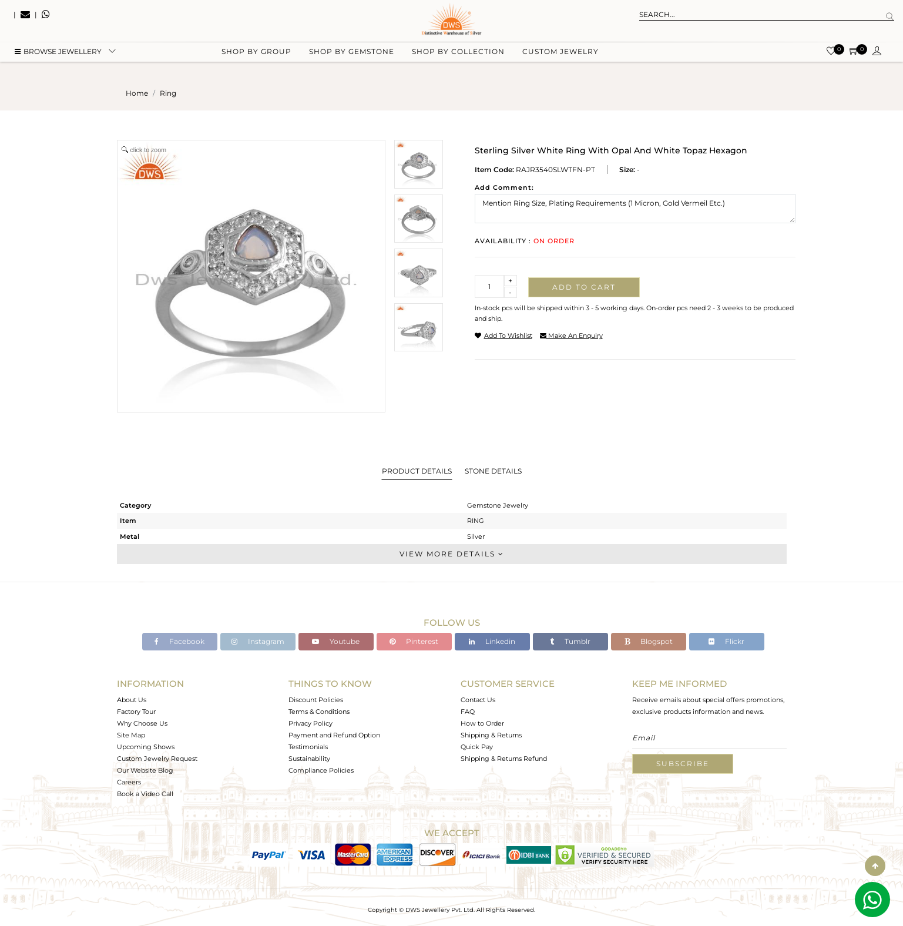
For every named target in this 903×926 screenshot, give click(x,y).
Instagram (257, 641)
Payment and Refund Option (334, 735)
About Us (131, 700)
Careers (129, 782)
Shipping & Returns (491, 735)
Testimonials (308, 747)
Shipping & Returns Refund (504, 758)
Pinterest (414, 641)
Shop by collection (458, 59)
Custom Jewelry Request (157, 758)
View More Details (452, 553)
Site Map (131, 735)
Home (137, 93)
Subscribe (682, 763)
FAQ (468, 711)
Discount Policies (315, 700)
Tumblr (570, 641)
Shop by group (256, 59)
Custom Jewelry (560, 59)
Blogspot (649, 641)
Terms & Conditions (319, 711)
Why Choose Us (142, 723)
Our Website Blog (145, 770)
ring (168, 93)
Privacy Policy (310, 723)
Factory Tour (136, 711)
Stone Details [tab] (493, 471)
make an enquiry (571, 335)
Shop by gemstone (351, 59)
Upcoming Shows (145, 747)
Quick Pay (477, 747)
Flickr (726, 641)
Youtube (336, 641)
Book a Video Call (145, 794)
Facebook (179, 641)
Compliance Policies (321, 770)
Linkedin (492, 641)
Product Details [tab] (417, 471)
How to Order (482, 723)
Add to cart (584, 287)
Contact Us (478, 700)
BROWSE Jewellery (58, 59)
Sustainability (309, 758)
